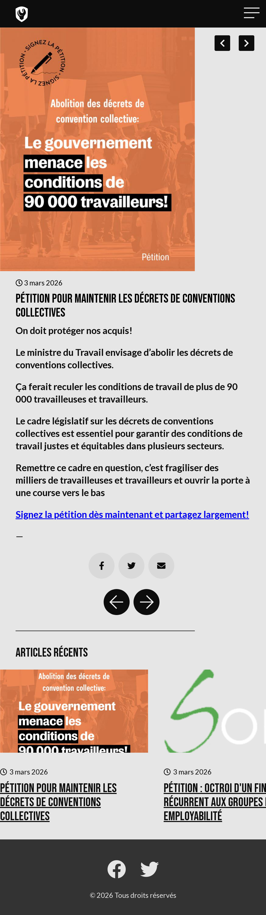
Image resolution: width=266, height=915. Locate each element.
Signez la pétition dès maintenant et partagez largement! (132, 514)
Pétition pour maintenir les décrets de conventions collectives (58, 802)
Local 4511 (22, 14)
